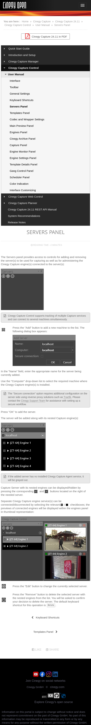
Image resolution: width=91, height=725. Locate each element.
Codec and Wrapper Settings (27, 119)
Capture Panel (18, 145)
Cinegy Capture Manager (23, 61)
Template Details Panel (23, 164)
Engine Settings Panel (23, 157)
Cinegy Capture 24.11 (67, 21)
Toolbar (14, 87)
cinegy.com (57, 687)
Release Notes (17, 222)
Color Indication (19, 183)
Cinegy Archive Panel (22, 138)
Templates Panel (20, 112)
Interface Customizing (23, 190)
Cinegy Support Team (33, 400)
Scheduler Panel (19, 177)
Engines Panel (18, 132)
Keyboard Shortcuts (21, 100)
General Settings (20, 93)
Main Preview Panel (22, 125)
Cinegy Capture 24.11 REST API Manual (32, 209)
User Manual (42, 25)
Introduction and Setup (22, 54)
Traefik (67, 397)
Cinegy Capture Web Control (25, 196)
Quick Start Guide (19, 48)
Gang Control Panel (21, 170)
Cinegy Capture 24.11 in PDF (45, 36)
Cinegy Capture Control (17, 25)
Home (25, 21)
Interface (15, 80)
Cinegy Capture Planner (22, 203)
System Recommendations (24, 215)
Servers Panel (62, 25)
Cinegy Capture (42, 21)
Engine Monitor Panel (22, 151)
